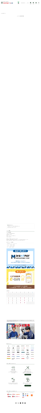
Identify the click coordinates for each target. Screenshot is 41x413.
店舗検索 (3, 13)
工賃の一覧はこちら (28, 374)
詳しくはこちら (27, 385)
